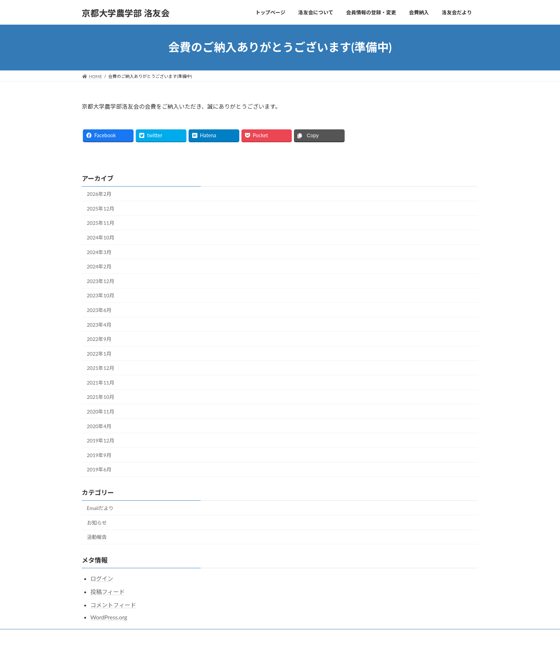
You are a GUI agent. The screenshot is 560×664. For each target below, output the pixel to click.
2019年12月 (100, 440)
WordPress (216, 651)
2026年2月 (99, 194)
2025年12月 (100, 208)
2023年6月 (99, 310)
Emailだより (100, 508)
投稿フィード (107, 591)
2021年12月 (100, 368)
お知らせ (97, 523)
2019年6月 (99, 469)
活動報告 (97, 537)
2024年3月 (99, 252)
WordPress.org (108, 617)
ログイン (101, 578)
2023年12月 (100, 281)
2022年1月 (99, 354)
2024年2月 (99, 266)
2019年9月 (99, 455)
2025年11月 (100, 223)
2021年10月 (100, 397)
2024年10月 (100, 237)
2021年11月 (100, 383)
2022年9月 (99, 339)
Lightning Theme (252, 651)
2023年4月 (99, 325)
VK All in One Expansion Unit (300, 651)
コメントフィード (113, 604)
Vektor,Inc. (344, 651)
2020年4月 (99, 426)
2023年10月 (100, 295)
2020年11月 (100, 411)
